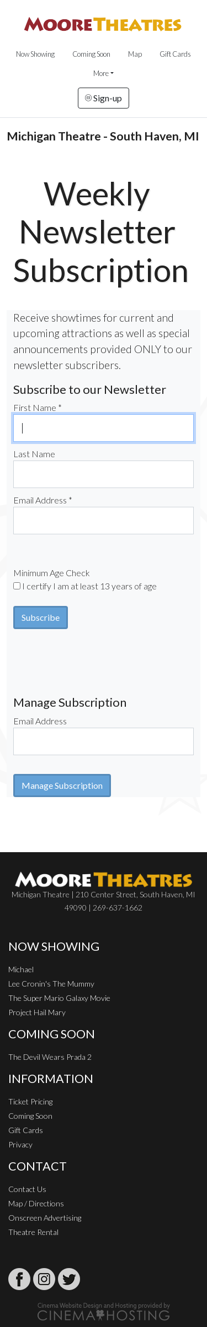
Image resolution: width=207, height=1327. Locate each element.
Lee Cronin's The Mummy (51, 983)
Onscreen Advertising (44, 1217)
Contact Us (27, 1189)
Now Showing (35, 54)
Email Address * (42, 500)
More (101, 73)
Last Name (34, 453)
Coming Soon (91, 54)
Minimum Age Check (51, 572)
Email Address (40, 721)
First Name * (37, 407)
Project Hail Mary (37, 1012)
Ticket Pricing (30, 1101)
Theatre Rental (33, 1232)
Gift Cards (175, 54)
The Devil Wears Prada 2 (50, 1056)
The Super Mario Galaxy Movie (59, 998)
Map (135, 54)
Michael (21, 969)
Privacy (20, 1144)
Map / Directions (36, 1203)
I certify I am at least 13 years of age (89, 586)
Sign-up (103, 98)
